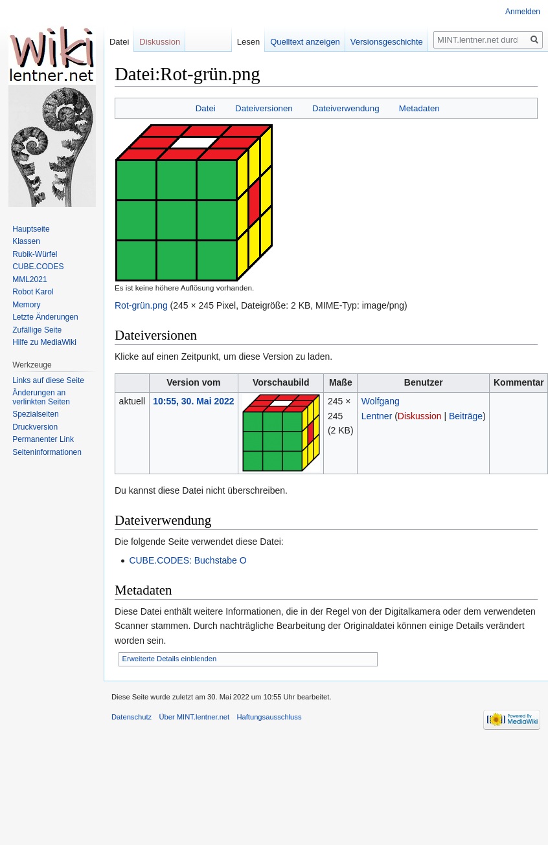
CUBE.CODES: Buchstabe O (187, 560)
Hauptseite (30, 229)
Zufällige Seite (37, 330)
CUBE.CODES (37, 266)
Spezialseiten (35, 414)
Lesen (251, 42)
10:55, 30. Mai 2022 (193, 401)
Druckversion (35, 427)
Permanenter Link (43, 439)
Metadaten (419, 108)
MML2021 (29, 279)
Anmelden (522, 11)
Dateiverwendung (346, 108)
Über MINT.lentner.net (194, 717)
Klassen (26, 241)
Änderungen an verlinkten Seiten (41, 397)
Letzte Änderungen (45, 317)
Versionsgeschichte (390, 42)
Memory (26, 304)
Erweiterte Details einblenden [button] (169, 659)
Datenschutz (131, 717)
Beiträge (466, 416)
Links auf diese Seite (48, 380)
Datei (206, 108)
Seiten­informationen (47, 452)
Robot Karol (32, 291)
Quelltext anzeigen (309, 42)
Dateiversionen (264, 108)
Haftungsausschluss (268, 717)
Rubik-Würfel (34, 254)
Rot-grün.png (141, 305)
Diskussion (420, 416)
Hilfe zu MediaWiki (44, 342)
